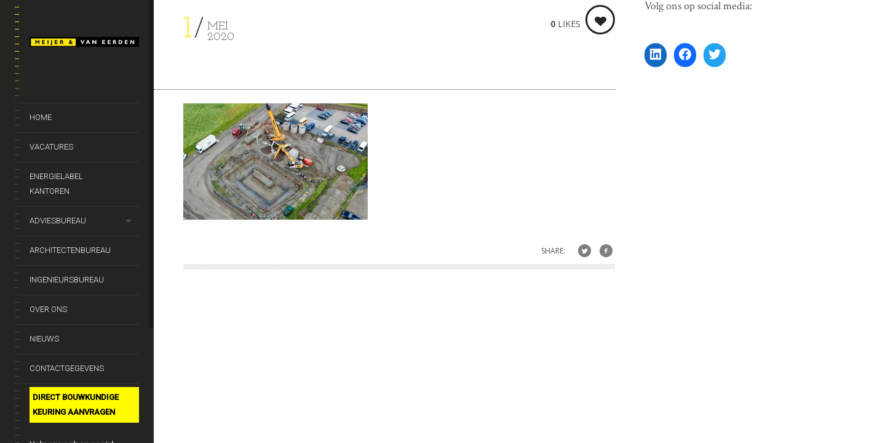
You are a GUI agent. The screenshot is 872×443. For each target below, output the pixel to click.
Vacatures (51, 146)
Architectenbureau (70, 250)
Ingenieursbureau (67, 279)
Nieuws (44, 338)
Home (41, 117)
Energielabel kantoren (56, 184)
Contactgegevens (67, 368)
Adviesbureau (58, 220)
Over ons (48, 309)
